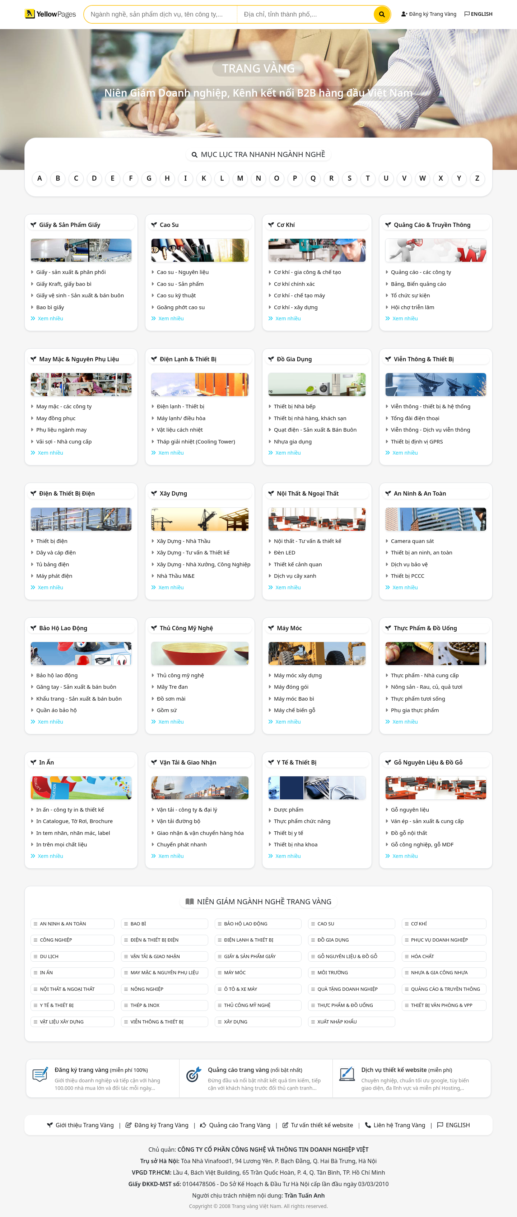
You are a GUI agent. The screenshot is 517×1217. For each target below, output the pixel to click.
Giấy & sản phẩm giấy (69, 225)
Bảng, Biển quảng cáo (418, 283)
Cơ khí (286, 225)
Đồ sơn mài (171, 698)
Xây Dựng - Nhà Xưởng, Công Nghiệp (204, 564)
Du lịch (49, 956)
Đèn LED (284, 552)
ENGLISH (479, 13)
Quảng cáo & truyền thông (432, 225)
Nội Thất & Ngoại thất (308, 493)
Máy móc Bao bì (294, 698)
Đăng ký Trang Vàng (428, 13)
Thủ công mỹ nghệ (186, 628)
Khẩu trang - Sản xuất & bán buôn (79, 698)
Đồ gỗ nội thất (409, 832)
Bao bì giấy (50, 307)
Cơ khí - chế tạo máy (299, 295)
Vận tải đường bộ (178, 821)
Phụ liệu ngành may (61, 429)
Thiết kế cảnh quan (298, 564)
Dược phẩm (288, 809)
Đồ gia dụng (294, 359)
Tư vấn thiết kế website (323, 1125)
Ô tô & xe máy (240, 989)
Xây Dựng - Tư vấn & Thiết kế (193, 552)
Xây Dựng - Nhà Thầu (183, 540)
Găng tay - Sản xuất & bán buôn (76, 686)
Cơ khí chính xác (294, 283)
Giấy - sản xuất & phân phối (71, 271)
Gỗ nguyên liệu (410, 809)
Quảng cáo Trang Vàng (239, 1125)
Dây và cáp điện (56, 552)
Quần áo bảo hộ (56, 710)
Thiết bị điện (51, 540)
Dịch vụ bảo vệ (409, 564)
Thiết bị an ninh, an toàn (421, 552)
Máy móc (289, 628)
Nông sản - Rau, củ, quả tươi (426, 686)
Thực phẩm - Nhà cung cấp (425, 675)
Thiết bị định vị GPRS (417, 441)
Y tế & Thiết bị (296, 762)
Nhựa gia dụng (293, 441)
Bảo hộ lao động (63, 628)
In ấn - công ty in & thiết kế (70, 809)
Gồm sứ (167, 710)
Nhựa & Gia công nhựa (439, 972)
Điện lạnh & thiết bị (188, 359)
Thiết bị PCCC (407, 575)
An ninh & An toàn (420, 493)
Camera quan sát (412, 540)
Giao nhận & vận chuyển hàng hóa (200, 832)
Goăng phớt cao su (181, 307)
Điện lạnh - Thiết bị (180, 406)
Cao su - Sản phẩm (180, 283)
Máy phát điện (54, 575)
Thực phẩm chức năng (302, 821)
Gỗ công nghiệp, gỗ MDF (422, 844)
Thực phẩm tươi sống (418, 698)
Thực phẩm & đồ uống (425, 628)
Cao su (169, 225)
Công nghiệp (56, 940)
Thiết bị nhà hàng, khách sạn (310, 418)
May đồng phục (55, 418)
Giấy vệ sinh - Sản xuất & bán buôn (80, 295)
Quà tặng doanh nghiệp (348, 989)
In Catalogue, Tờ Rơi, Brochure (74, 821)
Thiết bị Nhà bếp (295, 406)
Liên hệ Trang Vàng (399, 1125)
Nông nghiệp (147, 989)
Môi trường (333, 972)
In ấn (46, 762)
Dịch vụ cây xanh (295, 575)
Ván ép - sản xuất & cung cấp (427, 821)
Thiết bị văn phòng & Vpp (441, 1005)
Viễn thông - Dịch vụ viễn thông (430, 429)
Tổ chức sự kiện (410, 295)
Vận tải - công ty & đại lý (187, 809)
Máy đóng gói (291, 686)
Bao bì (138, 923)
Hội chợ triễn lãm (412, 307)
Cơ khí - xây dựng (296, 307)
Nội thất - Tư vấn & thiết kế (307, 540)
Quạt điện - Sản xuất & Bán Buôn (315, 429)
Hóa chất (422, 956)
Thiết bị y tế (288, 832)
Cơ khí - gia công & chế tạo (307, 271)
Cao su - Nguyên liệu (183, 271)
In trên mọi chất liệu (61, 844)
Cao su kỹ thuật (176, 295)
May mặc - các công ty (64, 406)
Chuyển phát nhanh (182, 844)
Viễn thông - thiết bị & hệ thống (430, 406)
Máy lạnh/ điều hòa (181, 418)
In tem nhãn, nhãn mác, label (73, 832)
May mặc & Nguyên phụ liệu (79, 359)
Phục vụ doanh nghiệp (439, 940)
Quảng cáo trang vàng (255, 1070)
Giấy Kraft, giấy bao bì (64, 283)
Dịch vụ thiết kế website (406, 1070)
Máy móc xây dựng (298, 675)
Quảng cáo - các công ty (421, 271)
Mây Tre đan (172, 686)
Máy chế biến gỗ (294, 710)
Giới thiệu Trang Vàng (85, 1125)
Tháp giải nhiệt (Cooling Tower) (196, 441)
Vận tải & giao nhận (188, 762)
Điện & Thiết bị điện (67, 493)
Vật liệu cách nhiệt (180, 429)
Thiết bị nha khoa (296, 844)
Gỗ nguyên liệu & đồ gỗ (428, 762)
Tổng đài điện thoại (415, 418)
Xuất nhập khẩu (337, 1021)
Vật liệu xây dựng (61, 1021)
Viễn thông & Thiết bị (424, 359)
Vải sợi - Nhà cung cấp (64, 441)
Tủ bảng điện (52, 564)
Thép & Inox (145, 1005)
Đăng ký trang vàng (101, 1070)
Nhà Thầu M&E (176, 575)
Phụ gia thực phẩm (415, 710)
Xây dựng (173, 493)
